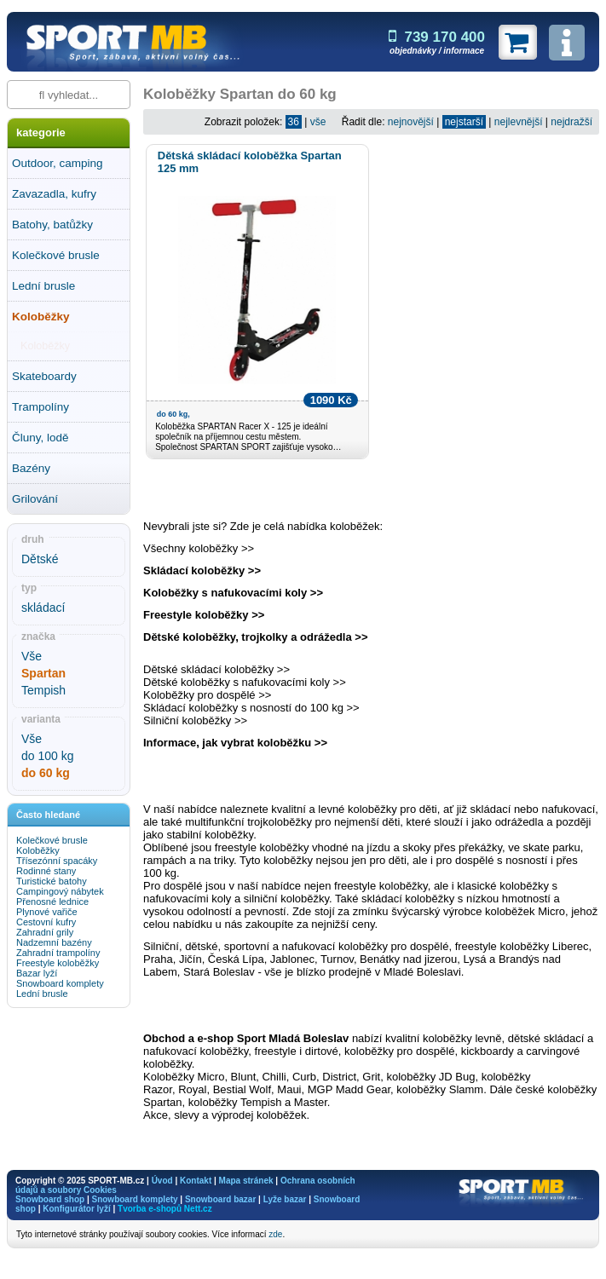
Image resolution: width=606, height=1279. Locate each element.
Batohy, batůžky (52, 224)
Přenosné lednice (52, 901)
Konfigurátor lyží (76, 1208)
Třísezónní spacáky (56, 861)
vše (318, 122)
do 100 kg (47, 756)
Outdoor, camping (57, 163)
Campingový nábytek (60, 891)
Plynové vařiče (47, 912)
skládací (43, 607)
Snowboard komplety (60, 983)
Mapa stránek (246, 1180)
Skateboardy (44, 376)
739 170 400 (437, 37)
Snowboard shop (49, 1199)
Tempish (43, 690)
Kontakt (195, 1180)
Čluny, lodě (40, 437)
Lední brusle (43, 285)
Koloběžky (41, 316)
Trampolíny (40, 406)
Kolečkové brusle (56, 255)
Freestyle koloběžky (57, 963)
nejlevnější (518, 122)
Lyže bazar (285, 1199)
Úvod (162, 1180)
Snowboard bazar (220, 1199)
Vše (31, 656)
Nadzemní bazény (54, 942)
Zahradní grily (44, 932)
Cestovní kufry (46, 922)
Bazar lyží (36, 973)
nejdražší (571, 122)
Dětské (40, 559)
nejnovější (411, 122)
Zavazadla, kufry (54, 193)
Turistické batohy (51, 881)
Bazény (31, 468)
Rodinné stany (46, 871)
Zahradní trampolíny (58, 953)
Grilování (35, 499)
